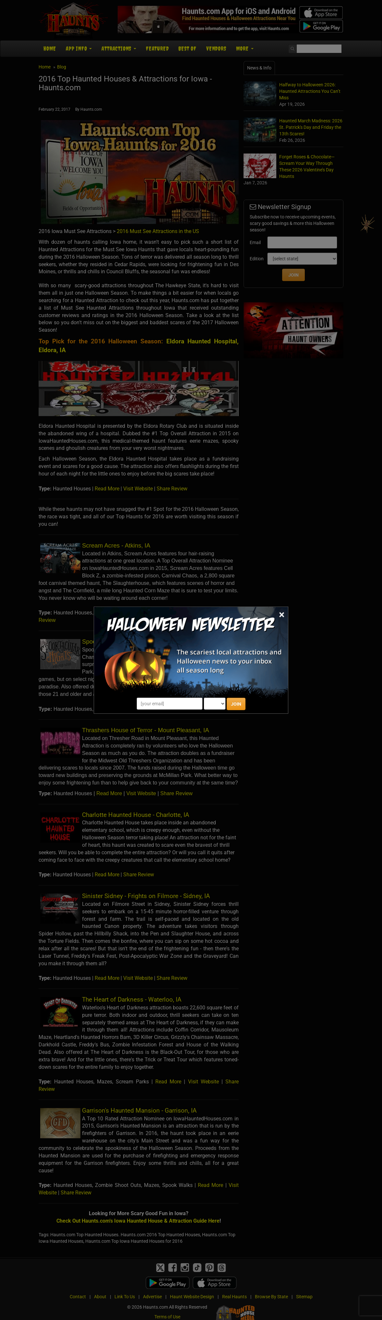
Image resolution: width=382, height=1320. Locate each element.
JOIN (236, 704)
